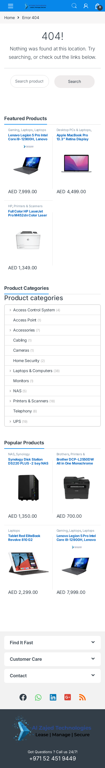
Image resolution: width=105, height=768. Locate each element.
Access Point (20, 320)
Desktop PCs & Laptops (74, 130)
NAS (13, 390)
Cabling (16, 340)
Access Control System (30, 309)
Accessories (20, 330)
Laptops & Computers (27, 131)
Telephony (18, 410)
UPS (13, 421)
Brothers (63, 454)
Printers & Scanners (28, 206)
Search (74, 6)
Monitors (17, 380)
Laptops (27, 130)
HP (10, 206)
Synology (23, 454)
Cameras (17, 350)
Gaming (13, 130)
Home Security (22, 360)
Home (9, 17)
